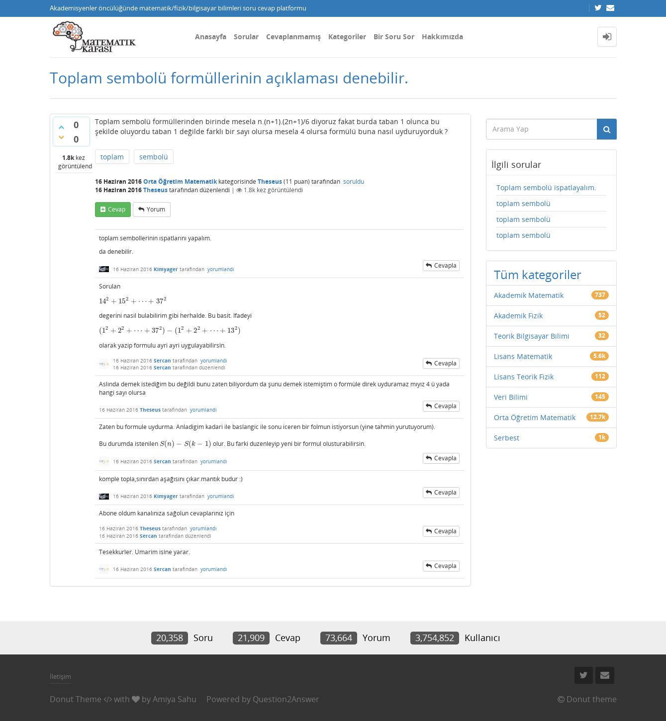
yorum (156, 209)
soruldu (353, 181)
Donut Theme (75, 699)
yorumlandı (220, 269)
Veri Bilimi (511, 397)
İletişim (60, 676)
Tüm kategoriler (537, 274)
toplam (112, 156)
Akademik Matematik (529, 295)
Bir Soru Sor (394, 36)
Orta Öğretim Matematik (180, 181)
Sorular (246, 36)
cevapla (445, 265)
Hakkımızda (442, 36)
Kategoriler (347, 36)
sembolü (153, 156)
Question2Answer (286, 699)
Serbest (506, 437)
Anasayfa (210, 36)
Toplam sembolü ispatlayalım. (546, 187)
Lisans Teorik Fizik (524, 376)
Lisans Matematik (523, 356)
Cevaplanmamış (293, 36)
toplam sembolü (523, 203)
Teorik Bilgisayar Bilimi (532, 336)
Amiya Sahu (174, 699)
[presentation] (133, 301)
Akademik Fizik (518, 315)
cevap (116, 209)
